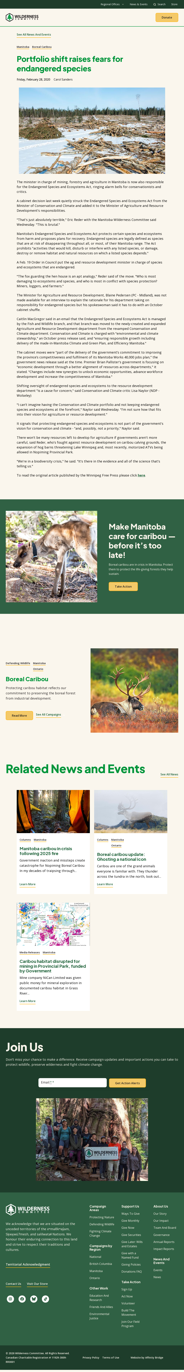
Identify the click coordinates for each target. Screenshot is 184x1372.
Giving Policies (131, 1266)
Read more (19, 717)
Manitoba (23, 48)
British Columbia (100, 1266)
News (157, 1279)
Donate (167, 18)
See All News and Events (34, 36)
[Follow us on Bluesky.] (33, 1301)
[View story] (53, 815)
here (141, 477)
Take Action (106, 18)
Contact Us (13, 1286)
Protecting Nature (101, 1219)
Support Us (130, 1208)
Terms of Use (110, 1359)
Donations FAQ (131, 1273)
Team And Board (164, 1230)
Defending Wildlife (18, 665)
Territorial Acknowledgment (28, 1266)
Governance (161, 1237)
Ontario (38, 671)
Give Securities (131, 1237)
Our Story (160, 1216)
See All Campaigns (50, 716)
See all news (169, 776)
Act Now (127, 1298)
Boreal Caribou (42, 48)
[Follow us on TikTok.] (45, 1301)
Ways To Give (130, 1216)
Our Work (82, 18)
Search (161, 4)
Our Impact (161, 1223)
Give (126, 18)
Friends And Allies (101, 1309)
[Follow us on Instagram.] (10, 1301)
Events (157, 1272)
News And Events (161, 1262)
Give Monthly (130, 1223)
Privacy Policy (91, 1359)
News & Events (139, 4)
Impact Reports (163, 1251)
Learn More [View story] (28, 886)
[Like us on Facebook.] (22, 1301)
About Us (61, 18)
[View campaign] (134, 692)
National (95, 1259)
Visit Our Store (37, 1286)
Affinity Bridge (154, 1359)
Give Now (127, 1230)
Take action (123, 589)
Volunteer (128, 1305)
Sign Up (126, 1291)
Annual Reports (163, 1244)
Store (174, 4)
